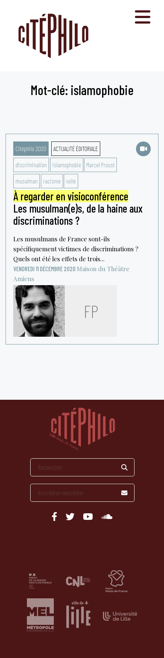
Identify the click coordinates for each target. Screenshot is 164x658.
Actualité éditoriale (75, 148)
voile (71, 181)
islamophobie (66, 164)
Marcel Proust (100, 164)
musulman (26, 181)
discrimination (31, 164)
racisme (52, 181)
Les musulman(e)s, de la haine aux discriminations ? (78, 208)
